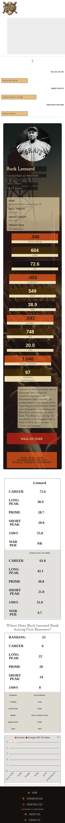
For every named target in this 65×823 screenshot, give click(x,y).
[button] (32, 61)
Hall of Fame (32, 438)
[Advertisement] (36, 36)
